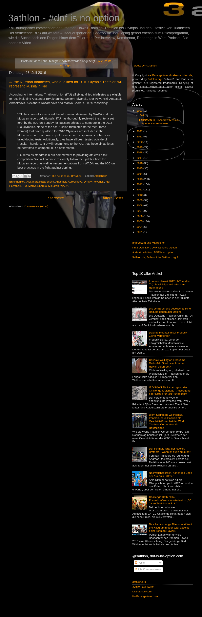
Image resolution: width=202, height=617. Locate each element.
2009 (140, 200)
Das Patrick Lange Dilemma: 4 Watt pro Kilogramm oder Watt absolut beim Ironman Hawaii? (170, 527)
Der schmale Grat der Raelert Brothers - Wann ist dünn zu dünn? (170, 450)
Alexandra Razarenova (40, 181)
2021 (140, 136)
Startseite (56, 198)
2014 (140, 173)
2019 (140, 147)
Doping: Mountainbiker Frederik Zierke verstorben (168, 334)
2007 (140, 210)
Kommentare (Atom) (36, 206)
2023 (140, 110)
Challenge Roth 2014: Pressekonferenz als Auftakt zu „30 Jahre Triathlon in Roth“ (170, 500)
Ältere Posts (113, 198)
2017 (140, 157)
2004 (140, 226)
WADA (64, 185)
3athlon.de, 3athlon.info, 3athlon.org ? (155, 257)
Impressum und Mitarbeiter (148, 242)
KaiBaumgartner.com (145, 596)
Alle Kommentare (147, 569)
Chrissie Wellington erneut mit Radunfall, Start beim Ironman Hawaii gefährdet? (167, 363)
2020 (140, 141)
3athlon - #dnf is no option (64, 18)
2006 (140, 216)
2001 (140, 232)
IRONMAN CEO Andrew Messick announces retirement (159, 121)
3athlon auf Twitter (143, 586)
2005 (140, 221)
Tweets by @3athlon (144, 65)
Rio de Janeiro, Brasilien (66, 176)
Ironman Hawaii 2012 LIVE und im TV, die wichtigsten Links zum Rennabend (169, 284)
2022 (140, 131)
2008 (140, 205)
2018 (140, 152)
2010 (140, 194)
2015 (140, 168)
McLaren (53, 185)
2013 (140, 179)
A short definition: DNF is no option (153, 252)
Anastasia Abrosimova (68, 181)
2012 (140, 184)
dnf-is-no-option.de (180, 75)
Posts (140, 562)
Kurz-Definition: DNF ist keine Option (154, 247)
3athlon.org (155, 79)
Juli (142, 115)
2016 (140, 163)
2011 (140, 189)
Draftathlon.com (142, 591)
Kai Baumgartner (157, 75)
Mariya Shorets (37, 185)
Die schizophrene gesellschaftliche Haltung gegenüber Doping (170, 310)
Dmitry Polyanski (94, 181)
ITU (24, 185)
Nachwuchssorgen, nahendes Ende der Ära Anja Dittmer (170, 474)
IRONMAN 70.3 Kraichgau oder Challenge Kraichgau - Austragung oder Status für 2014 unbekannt (169, 390)
